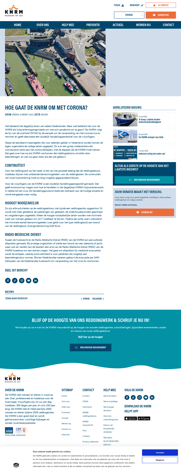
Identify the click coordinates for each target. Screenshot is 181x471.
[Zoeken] (129, 15)
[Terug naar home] (14, 10)
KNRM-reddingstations (89, 425)
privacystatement (92, 456)
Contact (168, 25)
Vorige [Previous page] (85, 298)
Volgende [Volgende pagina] (98, 298)
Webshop (136, 5)
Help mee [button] (68, 25)
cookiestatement (97, 453)
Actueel (118, 25)
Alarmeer (160, 5)
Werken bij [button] (143, 25)
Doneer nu (161, 15)
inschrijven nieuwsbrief (144, 179)
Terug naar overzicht (16, 298)
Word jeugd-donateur (108, 420)
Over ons (66, 412)
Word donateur (110, 407)
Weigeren (160, 439)
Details (133, 466)
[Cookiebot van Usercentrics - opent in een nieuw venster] (16, 466)
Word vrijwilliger (110, 412)
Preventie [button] (93, 25)
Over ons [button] (43, 25)
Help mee (66, 418)
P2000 (119, 5)
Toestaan (160, 432)
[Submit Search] (142, 15)
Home (17, 25)
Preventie (66, 423)
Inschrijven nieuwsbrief (90, 348)
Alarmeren (87, 418)
